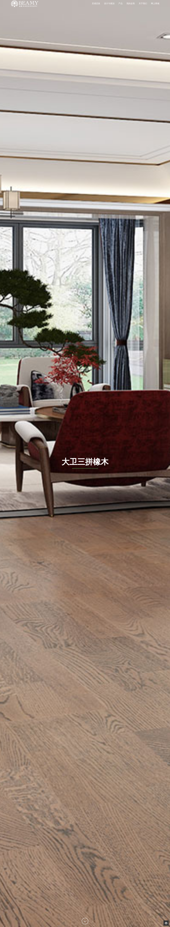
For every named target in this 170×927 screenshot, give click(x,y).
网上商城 (155, 7)
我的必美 (130, 7)
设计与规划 (109, 7)
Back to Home (166, 923)
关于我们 (143, 7)
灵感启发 (96, 7)
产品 (120, 7)
